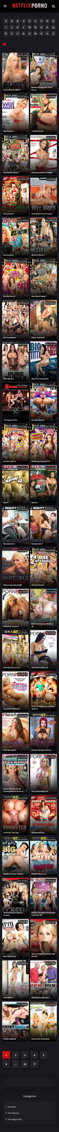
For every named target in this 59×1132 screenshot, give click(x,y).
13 (25, 1064)
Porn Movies (13, 1113)
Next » (34, 1064)
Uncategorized (15, 1119)
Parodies (12, 1106)
